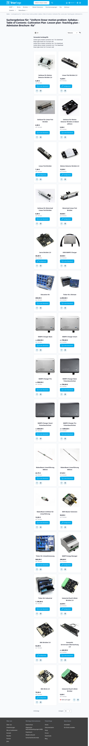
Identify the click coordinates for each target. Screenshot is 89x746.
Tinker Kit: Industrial (45, 598)
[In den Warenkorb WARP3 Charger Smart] (67, 345)
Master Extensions (38, 7)
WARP (11, 7)
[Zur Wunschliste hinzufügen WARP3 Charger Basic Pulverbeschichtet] (61, 394)
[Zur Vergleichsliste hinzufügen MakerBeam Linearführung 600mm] (65, 482)
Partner (9, 738)
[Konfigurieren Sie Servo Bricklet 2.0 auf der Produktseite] (41, 261)
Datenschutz (29, 725)
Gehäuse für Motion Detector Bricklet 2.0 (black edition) (70, 122)
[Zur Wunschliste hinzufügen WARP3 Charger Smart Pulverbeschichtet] (37, 438)
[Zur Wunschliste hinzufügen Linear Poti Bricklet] (37, 179)
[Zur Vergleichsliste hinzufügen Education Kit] (40, 307)
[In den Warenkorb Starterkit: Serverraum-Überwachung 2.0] (67, 655)
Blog (46, 738)
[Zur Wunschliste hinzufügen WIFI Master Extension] (61, 527)
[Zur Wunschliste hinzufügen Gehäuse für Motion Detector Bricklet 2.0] (37, 90)
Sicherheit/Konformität (32, 738)
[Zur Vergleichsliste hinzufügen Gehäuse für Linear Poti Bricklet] (40, 137)
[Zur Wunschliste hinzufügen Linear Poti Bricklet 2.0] (61, 90)
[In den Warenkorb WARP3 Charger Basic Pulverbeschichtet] (67, 389)
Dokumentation (49, 727)
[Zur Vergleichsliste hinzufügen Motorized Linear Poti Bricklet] (65, 223)
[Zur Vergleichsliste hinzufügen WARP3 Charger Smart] (65, 350)
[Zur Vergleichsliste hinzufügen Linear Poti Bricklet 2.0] (65, 90)
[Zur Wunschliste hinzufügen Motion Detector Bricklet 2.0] (61, 179)
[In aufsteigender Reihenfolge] (80, 32)
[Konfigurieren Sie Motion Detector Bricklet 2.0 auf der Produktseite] (66, 174)
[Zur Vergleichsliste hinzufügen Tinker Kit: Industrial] (40, 613)
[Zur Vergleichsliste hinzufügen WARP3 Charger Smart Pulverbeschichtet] (40, 438)
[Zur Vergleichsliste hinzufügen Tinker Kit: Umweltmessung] (40, 569)
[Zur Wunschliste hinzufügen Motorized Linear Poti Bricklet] (61, 223)
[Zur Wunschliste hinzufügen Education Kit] (37, 307)
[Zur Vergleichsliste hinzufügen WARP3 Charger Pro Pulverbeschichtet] (65, 438)
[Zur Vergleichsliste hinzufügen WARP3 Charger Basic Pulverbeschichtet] (65, 394)
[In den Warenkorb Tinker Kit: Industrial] (42, 609)
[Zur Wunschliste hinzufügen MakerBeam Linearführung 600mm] (61, 482)
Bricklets (25, 7)
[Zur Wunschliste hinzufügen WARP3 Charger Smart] (61, 350)
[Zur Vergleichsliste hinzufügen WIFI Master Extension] (65, 527)
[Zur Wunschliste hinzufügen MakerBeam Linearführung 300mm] (37, 482)
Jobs (8, 741)
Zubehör (11, 10)
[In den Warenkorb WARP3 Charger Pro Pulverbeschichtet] (67, 434)
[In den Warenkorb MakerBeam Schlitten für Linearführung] (42, 522)
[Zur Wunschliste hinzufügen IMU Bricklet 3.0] (37, 660)
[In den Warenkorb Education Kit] (42, 303)
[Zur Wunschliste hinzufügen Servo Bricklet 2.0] (37, 265)
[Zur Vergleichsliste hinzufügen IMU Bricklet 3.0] (40, 660)
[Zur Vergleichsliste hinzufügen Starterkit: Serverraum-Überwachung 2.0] (65, 660)
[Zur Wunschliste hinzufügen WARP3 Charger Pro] (37, 394)
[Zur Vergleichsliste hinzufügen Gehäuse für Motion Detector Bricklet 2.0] (40, 90)
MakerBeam (22, 10)
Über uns (9, 725)
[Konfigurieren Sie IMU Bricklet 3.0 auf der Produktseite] (41, 655)
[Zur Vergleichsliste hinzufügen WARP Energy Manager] (65, 569)
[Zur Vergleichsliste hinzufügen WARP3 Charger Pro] (40, 394)
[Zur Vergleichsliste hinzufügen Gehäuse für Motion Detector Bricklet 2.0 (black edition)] (65, 137)
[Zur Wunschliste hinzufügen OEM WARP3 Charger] (61, 265)
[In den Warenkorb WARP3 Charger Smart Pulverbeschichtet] (42, 434)
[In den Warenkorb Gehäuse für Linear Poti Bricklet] (42, 132)
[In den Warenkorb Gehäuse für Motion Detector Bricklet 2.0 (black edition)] (67, 132)
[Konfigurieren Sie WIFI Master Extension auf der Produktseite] (66, 522)
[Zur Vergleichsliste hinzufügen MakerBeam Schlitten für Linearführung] (40, 527)
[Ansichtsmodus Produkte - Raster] (35, 33)
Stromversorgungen (51, 7)
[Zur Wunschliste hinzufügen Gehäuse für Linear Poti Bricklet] (37, 137)
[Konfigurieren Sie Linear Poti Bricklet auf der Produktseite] (41, 174)
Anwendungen (11, 727)
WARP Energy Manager (69, 556)
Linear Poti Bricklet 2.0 (69, 75)
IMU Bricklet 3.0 (45, 642)
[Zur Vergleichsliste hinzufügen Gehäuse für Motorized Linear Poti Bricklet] (40, 223)
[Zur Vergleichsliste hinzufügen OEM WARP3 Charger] (65, 265)
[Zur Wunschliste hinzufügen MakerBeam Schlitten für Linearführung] (37, 527)
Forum (47, 733)
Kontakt (9, 733)
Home (46, 725)
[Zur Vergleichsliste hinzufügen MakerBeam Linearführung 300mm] (40, 482)
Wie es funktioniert (12, 730)
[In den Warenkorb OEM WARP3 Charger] (67, 261)
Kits (61, 7)
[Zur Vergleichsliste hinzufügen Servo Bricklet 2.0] (40, 265)
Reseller (9, 736)
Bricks (19, 7)
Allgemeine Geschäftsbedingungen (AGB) (34, 728)
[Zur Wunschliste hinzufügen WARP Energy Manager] (61, 569)
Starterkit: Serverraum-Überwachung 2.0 (70, 645)
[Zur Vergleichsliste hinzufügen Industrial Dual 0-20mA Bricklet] (77, 699)
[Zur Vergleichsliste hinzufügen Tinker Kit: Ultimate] (65, 307)
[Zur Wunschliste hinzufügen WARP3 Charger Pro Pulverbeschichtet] (61, 438)
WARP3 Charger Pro (45, 379)
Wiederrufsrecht (30, 735)
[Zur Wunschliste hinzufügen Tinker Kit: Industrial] (37, 613)
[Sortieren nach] (72, 32)
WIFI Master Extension (69, 512)
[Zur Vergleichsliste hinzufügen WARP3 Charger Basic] (40, 350)
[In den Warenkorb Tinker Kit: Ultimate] (67, 303)
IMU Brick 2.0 (45, 689)
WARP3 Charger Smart (69, 337)
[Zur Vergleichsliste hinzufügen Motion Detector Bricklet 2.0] (65, 179)
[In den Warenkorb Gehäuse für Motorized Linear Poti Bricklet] (42, 219)
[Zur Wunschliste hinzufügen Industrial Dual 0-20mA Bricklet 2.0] (61, 613)
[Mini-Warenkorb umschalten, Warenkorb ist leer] (80, 3)
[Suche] (52, 2)
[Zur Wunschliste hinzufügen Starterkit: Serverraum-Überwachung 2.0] (61, 660)
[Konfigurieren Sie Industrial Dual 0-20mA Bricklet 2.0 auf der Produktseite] (66, 609)
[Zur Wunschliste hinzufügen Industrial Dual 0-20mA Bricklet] (74, 699)
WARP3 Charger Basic (45, 337)
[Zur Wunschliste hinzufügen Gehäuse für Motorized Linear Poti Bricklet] (37, 223)
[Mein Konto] (77, 3)
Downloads (48, 736)
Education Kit (45, 294)
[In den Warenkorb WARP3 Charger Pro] (42, 389)
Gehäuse (66, 7)
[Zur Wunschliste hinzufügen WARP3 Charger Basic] (37, 350)
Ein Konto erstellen (69, 727)
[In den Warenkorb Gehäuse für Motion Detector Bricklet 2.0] (42, 86)
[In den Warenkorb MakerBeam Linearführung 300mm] (42, 478)
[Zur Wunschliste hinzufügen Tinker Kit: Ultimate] (61, 307)
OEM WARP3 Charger (70, 252)
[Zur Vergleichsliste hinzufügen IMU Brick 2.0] (40, 702)
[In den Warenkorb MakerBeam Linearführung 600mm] (67, 478)
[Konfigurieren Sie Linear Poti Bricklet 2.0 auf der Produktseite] (66, 86)
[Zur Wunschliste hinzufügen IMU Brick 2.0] (37, 702)
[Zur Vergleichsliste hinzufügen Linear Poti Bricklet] (40, 179)
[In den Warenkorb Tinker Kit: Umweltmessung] (42, 565)
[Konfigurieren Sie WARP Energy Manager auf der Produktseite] (66, 565)
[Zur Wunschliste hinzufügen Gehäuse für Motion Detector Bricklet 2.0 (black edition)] (61, 137)
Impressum (29, 732)
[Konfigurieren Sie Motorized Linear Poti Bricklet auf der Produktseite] (66, 219)
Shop (46, 730)
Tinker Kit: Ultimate (69, 294)
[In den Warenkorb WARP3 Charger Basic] (42, 345)
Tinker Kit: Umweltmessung (45, 556)
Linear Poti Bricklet (45, 166)
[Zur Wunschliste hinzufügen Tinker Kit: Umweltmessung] (37, 569)
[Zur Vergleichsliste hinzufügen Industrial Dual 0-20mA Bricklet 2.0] (65, 613)
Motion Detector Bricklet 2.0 (69, 166)
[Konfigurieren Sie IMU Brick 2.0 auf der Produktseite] (41, 697)
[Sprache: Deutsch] (72, 3)
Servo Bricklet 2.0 (45, 252)
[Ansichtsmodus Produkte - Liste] (38, 33)
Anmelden (67, 725)
